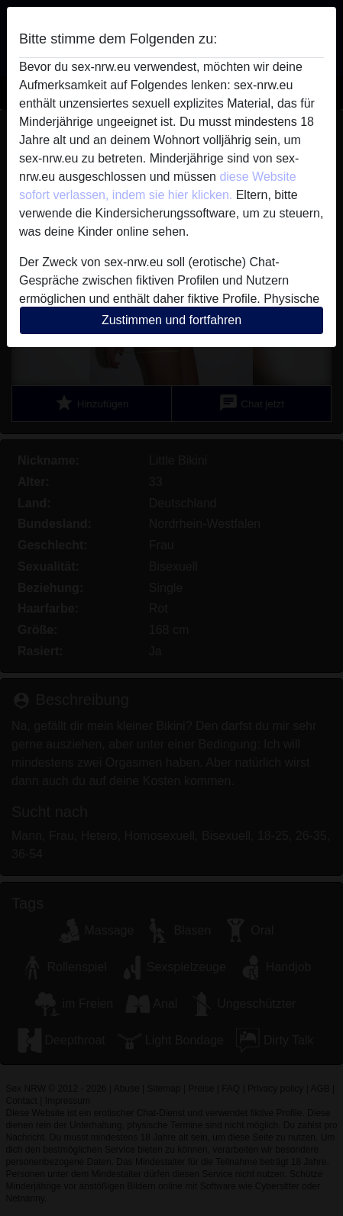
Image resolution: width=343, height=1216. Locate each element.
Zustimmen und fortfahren (171, 320)
